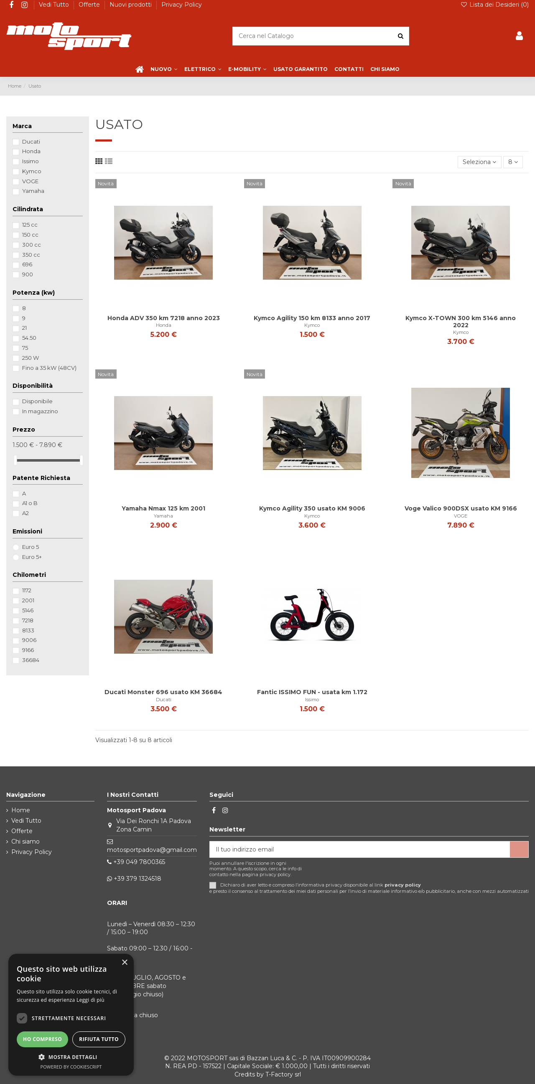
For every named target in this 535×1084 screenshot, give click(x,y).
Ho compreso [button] (42, 1039)
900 (27, 274)
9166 (28, 650)
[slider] (15, 460)
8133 (28, 630)
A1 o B (30, 503)
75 (25, 347)
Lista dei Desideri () (494, 4)
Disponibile (37, 401)
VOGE (460, 516)
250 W (30, 357)
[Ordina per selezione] (479, 162)
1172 (26, 590)
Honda (163, 325)
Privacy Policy (181, 4)
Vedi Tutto (55, 4)
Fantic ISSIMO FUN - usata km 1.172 (312, 692)
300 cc (31, 244)
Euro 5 (30, 546)
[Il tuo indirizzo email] (360, 849)
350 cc (31, 254)
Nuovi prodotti (131, 4)
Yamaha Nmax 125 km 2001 (163, 508)
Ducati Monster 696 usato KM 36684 (163, 692)
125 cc (30, 224)
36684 (30, 660)
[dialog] (71, 1015)
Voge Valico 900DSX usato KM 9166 (461, 508)
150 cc (30, 234)
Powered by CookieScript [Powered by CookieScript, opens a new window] (71, 1067)
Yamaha (163, 516)
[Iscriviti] (519, 849)
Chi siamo (25, 841)
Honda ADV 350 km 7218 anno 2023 (163, 318)
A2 (25, 513)
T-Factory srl (283, 1074)
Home (20, 810)
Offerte (90, 4)
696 (27, 264)
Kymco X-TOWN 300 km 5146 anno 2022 (460, 321)
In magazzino (40, 411)
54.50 (29, 337)
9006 (29, 640)
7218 (27, 620)
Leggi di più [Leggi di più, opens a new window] (90, 999)
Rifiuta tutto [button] (99, 1039)
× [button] (124, 963)
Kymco (312, 325)
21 (24, 327)
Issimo (312, 699)
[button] (71, 1057)
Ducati (163, 699)
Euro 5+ (32, 556)
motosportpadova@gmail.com (152, 850)
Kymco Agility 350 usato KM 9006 (312, 508)
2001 (28, 600)
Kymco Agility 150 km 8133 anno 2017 (312, 318)
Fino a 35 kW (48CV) (49, 367)
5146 (27, 610)
